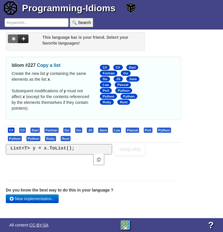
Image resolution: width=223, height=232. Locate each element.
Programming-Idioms (69, 8)
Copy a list (48, 65)
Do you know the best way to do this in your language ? (59, 190)
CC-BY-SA (38, 225)
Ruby (106, 102)
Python (124, 91)
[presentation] (11, 130)
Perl (105, 91)
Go (125, 73)
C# (104, 67)
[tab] (11, 130)
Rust (123, 102)
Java (132, 79)
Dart (132, 67)
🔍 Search (81, 22)
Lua (105, 85)
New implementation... (32, 198)
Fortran (108, 73)
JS (118, 79)
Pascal (122, 85)
